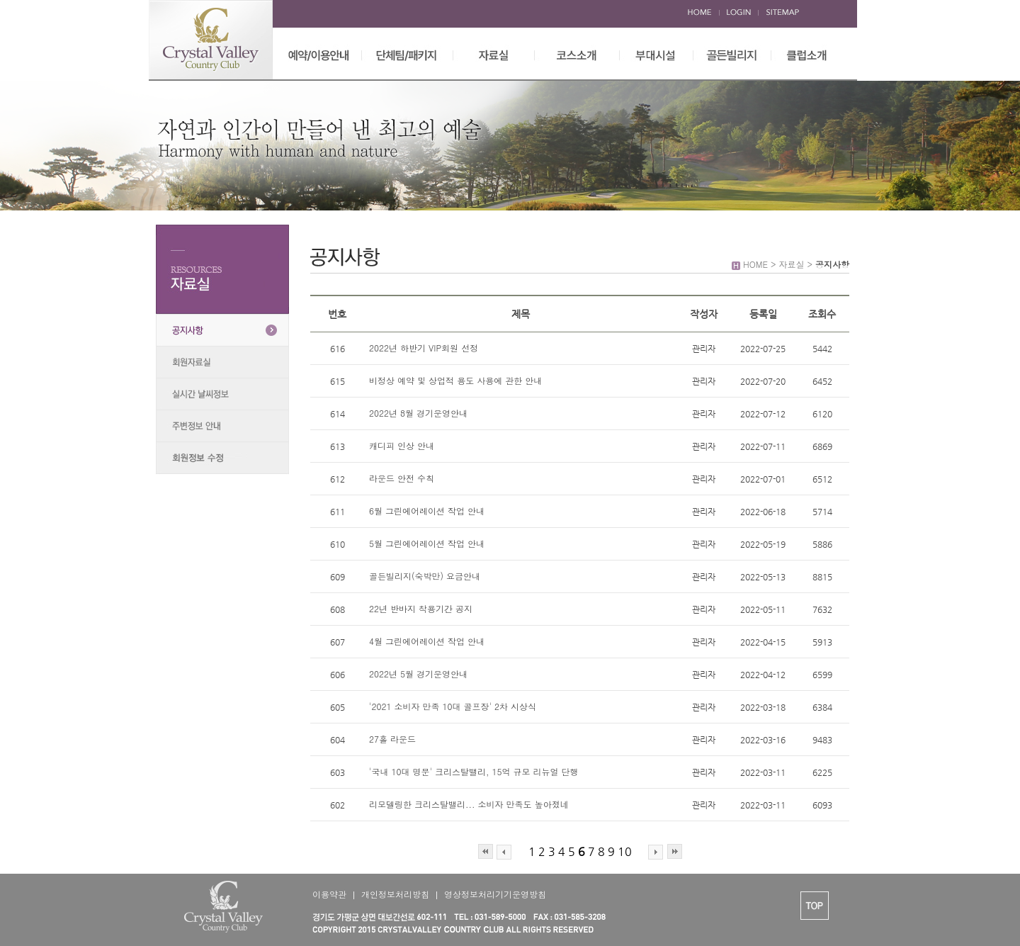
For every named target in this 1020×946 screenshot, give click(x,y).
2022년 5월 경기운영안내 (418, 674)
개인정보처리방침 (395, 894)
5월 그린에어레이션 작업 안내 (426, 543)
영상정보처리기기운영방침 (495, 894)
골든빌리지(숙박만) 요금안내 (424, 576)
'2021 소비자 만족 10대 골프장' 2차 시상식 (452, 706)
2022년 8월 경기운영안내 (418, 413)
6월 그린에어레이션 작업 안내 (426, 511)
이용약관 (329, 894)
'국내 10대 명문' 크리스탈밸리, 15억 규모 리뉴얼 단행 (474, 771)
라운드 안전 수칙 (401, 478)
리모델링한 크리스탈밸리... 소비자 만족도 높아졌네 (469, 804)
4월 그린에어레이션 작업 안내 (426, 641)
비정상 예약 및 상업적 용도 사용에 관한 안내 (455, 380)
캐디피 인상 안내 (401, 445)
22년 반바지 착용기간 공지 (420, 608)
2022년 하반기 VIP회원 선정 (425, 348)
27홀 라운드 (392, 739)
